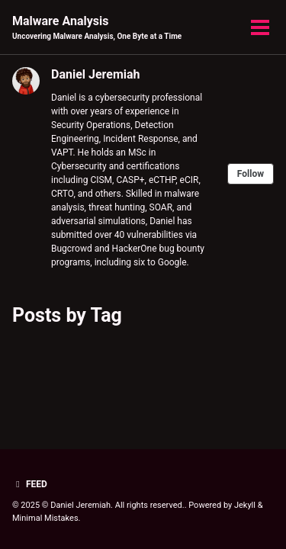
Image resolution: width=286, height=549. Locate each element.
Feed (29, 484)
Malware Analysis (97, 28)
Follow (250, 174)
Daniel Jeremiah (95, 74)
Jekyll (244, 505)
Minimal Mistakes (45, 518)
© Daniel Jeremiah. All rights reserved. (113, 505)
